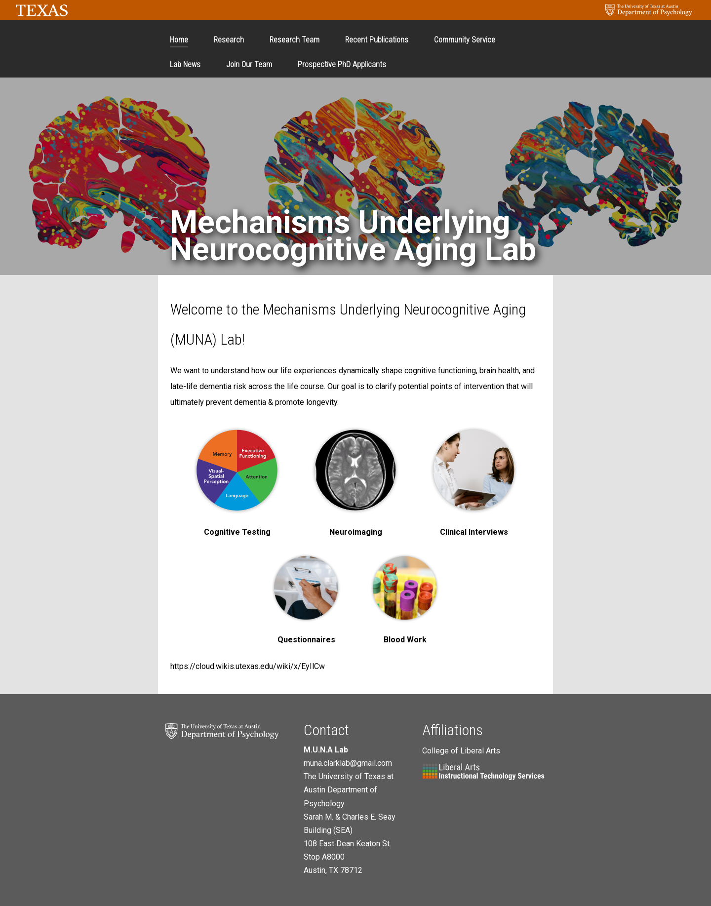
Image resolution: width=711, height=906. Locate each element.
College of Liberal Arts (461, 750)
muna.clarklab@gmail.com (348, 763)
